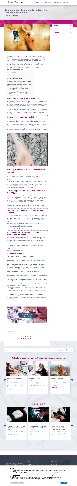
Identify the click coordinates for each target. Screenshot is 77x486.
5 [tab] (36, 398)
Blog (55, 2)
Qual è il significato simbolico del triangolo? (17, 89)
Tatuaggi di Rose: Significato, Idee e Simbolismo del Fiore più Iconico (38, 427)
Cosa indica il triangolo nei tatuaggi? (16, 87)
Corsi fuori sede (49, 3)
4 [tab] (34, 398)
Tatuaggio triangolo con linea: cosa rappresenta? (18, 93)
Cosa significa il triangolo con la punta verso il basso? (19, 91)
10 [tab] (45, 398)
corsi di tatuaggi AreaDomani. (16, 69)
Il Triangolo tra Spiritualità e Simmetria (15, 77)
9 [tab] (44, 398)
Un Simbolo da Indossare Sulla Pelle (15, 78)
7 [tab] (40, 398)
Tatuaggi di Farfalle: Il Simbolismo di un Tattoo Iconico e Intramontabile (58, 427)
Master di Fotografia (57, 378)
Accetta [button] (63, 482)
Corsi (42, 3)
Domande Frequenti (12, 85)
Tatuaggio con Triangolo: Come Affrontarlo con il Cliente (19, 82)
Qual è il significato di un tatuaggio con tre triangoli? (19, 88)
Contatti (67, 2)
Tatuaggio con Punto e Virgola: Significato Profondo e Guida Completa (16, 427)
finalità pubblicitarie (16, 475)
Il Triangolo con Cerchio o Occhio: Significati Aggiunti (18, 79)
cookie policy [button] (14, 471)
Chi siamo (37, 3)
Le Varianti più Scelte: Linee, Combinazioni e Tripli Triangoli (19, 81)
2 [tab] (31, 398)
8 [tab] (42, 398)
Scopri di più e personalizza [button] (17, 482)
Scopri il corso (11, 389)
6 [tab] (38, 398)
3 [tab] (33, 398)
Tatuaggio (23, 15)
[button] (21, 338)
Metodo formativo (61, 2)
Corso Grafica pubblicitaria (15, 378)
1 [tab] (29, 398)
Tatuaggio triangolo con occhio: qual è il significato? (19, 92)
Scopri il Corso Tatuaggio (27, 315)
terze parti (28, 472)
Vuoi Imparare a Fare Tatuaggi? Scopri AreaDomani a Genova (20, 84)
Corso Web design (35, 378)
